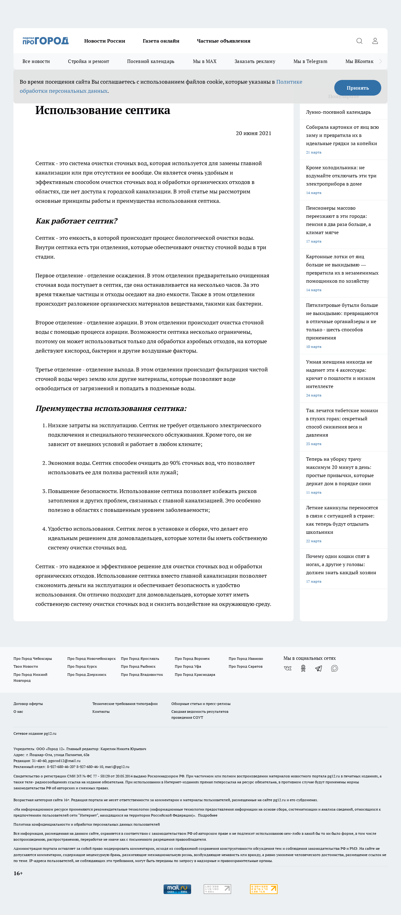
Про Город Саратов (246, 666)
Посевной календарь (150, 61)
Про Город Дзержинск (86, 674)
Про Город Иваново (246, 658)
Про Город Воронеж (192, 658)
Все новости (36, 61)
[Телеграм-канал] (319, 668)
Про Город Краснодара (195, 674)
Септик (45, 237)
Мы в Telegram (310, 61)
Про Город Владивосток (142, 674)
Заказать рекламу (255, 61)
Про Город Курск (82, 666)
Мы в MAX (204, 61)
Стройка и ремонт (88, 61)
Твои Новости (25, 666)
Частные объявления (223, 41)
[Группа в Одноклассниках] (303, 668)
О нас (18, 711)
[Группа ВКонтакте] (287, 668)
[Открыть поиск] (359, 40)
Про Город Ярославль (140, 658)
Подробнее (207, 815)
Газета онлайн (161, 41)
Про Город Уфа (188, 666)
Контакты (101, 711)
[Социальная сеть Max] (334, 668)
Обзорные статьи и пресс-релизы (201, 703)
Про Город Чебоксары (32, 658)
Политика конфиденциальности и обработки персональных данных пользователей (86, 824)
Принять (358, 88)
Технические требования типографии (125, 703)
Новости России (104, 41)
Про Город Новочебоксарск (91, 658)
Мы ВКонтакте (362, 61)
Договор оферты (28, 703)
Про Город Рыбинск (138, 666)
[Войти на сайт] (375, 40)
